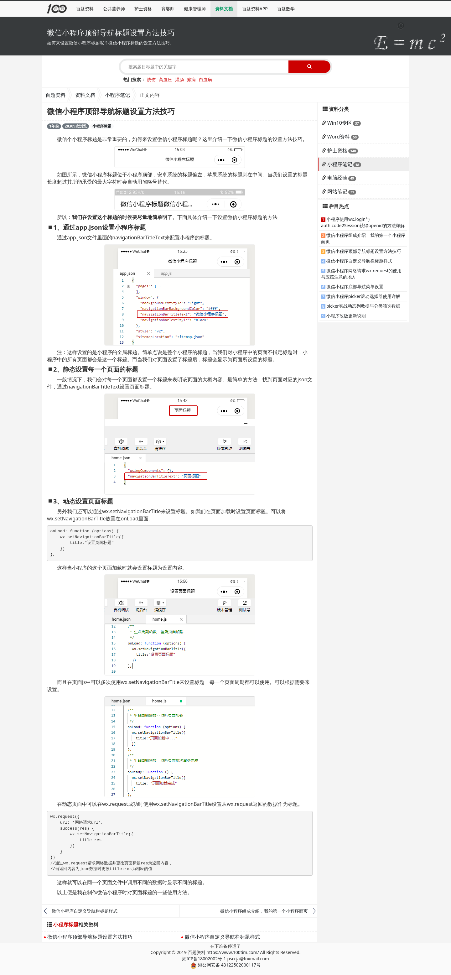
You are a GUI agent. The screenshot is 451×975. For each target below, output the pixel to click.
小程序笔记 (117, 94)
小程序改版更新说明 (346, 316)
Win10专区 (339, 122)
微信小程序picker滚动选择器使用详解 (363, 296)
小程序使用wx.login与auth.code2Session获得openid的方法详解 (363, 222)
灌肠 (179, 79)
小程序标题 (101, 126)
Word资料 (338, 136)
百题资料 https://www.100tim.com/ (223, 952)
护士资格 (143, 9)
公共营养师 (114, 9)
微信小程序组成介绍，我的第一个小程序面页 (264, 911)
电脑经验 (337, 177)
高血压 (165, 79)
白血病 (205, 79)
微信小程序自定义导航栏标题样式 (84, 911)
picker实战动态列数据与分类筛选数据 (363, 306)
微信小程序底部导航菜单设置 (354, 286)
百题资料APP (255, 9)
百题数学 (286, 9)
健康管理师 (195, 9)
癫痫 (191, 79)
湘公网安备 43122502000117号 (225, 965)
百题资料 (85, 9)
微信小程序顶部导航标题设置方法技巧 (89, 936)
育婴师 (167, 9)
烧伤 (151, 79)
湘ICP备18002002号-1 (204, 959)
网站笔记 (337, 191)
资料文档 (224, 9)
